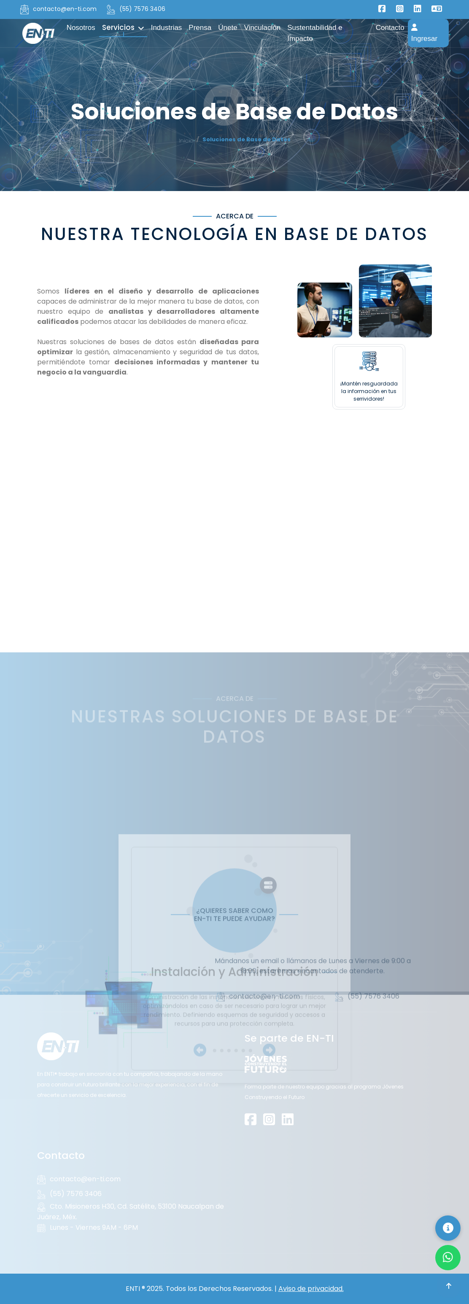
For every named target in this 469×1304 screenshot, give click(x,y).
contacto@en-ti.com (58, 9)
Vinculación (262, 28)
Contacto (390, 28)
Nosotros (81, 28)
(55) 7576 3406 (136, 9)
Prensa (200, 28)
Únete (227, 28)
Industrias (166, 28)
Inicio (186, 141)
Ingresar (424, 33)
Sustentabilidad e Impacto (314, 33)
